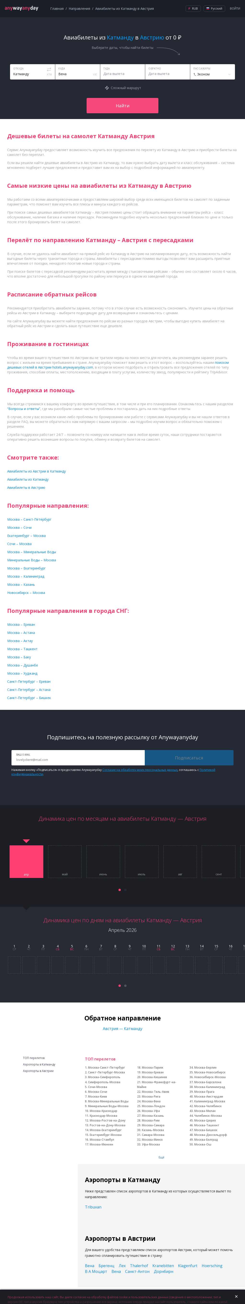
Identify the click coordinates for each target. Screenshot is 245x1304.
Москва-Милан (205, 1111)
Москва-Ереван (153, 1072)
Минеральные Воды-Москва (108, 1106)
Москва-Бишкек (205, 1130)
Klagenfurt (187, 1265)
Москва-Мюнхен (101, 1144)
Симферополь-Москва (104, 1082)
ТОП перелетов (34, 1058)
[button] (119, 890)
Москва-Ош (202, 1144)
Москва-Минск (152, 1140)
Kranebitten (163, 1265)
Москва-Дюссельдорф (210, 1135)
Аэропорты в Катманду (39, 1064)
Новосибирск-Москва (210, 1077)
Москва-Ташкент (206, 1125)
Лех (122, 1265)
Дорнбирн (163, 1271)
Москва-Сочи (97, 1092)
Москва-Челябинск (208, 1106)
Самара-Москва (153, 1135)
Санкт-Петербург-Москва (106, 1072)
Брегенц (106, 1265)
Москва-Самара (153, 1125)
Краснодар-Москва (103, 1116)
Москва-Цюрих (205, 1120)
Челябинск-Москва (208, 1116)
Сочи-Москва (97, 1087)
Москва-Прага (204, 1092)
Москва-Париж (152, 1067)
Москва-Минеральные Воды (108, 1101)
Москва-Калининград (209, 1087)
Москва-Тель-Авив (155, 1092)
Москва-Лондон (153, 1106)
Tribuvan (93, 1207)
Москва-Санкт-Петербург (106, 1067)
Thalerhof (139, 1265)
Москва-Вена (151, 1101)
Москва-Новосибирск (210, 1072)
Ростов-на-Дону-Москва (107, 1125)
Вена (89, 1265)
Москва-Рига (151, 1096)
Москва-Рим (151, 1120)
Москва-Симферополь (104, 1077)
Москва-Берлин (205, 1067)
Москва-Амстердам (208, 1096)
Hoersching (212, 1265)
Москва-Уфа (151, 1111)
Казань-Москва (153, 1130)
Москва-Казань (153, 1116)
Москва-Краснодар (103, 1111)
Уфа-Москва (151, 1144)
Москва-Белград (206, 1140)
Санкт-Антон (137, 1271)
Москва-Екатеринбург (106, 1130)
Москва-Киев (97, 1096)
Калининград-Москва (209, 1101)
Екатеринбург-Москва (106, 1135)
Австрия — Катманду (122, 1028)
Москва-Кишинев (154, 1077)
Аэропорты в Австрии (38, 1071)
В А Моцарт (96, 1271)
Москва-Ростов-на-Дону (107, 1120)
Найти (122, 105)
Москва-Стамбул (102, 1140)
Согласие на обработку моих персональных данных (140, 770)
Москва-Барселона (207, 1082)
